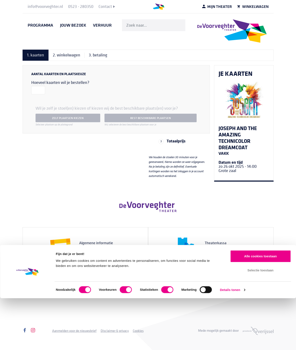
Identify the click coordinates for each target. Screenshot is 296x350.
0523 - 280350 (225, 251)
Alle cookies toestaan (260, 308)
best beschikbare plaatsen (150, 118)
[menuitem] (45, 7)
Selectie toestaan (260, 322)
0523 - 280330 (99, 251)
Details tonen (230, 341)
